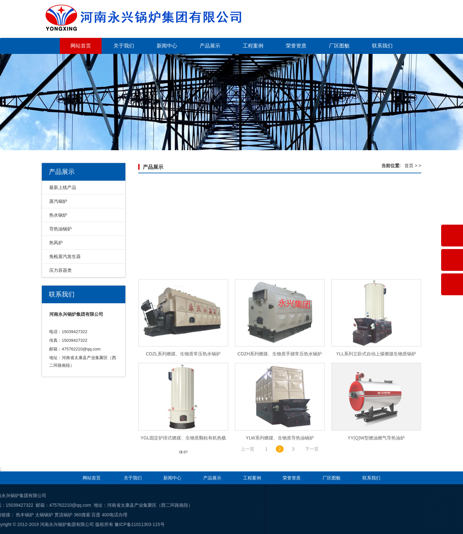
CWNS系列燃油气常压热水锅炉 (376, 256)
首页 (408, 165)
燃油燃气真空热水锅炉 (279, 256)
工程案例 (253, 45)
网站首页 (80, 45)
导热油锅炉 (60, 228)
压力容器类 (60, 270)
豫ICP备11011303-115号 (38, 524)
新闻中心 (167, 45)
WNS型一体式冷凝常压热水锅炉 (183, 256)
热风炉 (56, 242)
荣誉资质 (296, 45)
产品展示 (210, 45)
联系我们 (382, 45)
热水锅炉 (58, 215)
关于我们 (123, 45)
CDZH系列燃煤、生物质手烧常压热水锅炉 (280, 385)
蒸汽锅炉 (58, 201)
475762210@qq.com (81, 349)
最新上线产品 (62, 187)
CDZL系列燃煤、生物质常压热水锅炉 (183, 385)
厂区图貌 (339, 45)
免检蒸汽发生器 (65, 256)
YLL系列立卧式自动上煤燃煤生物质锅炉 (376, 385)
